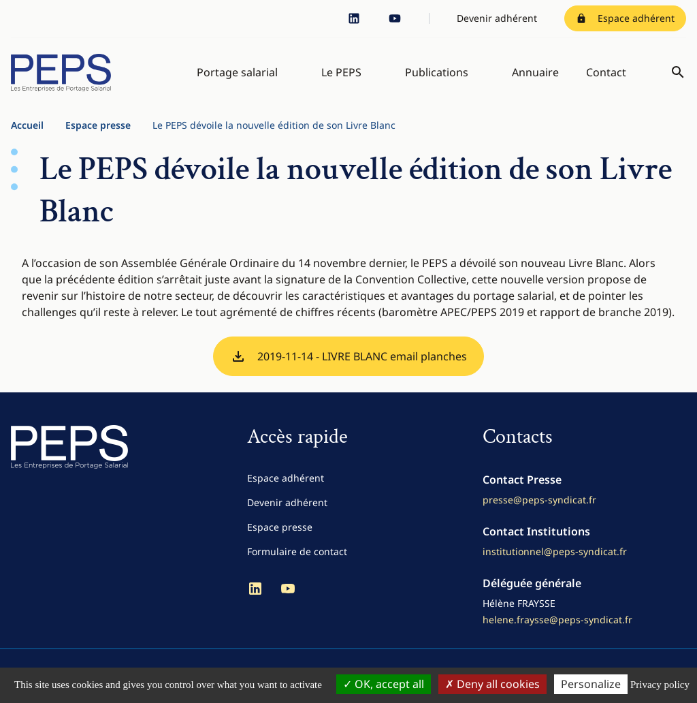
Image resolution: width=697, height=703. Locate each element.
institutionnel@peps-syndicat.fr (555, 558)
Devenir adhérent (497, 18)
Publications (436, 76)
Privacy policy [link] (660, 684)
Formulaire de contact (297, 558)
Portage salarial (237, 76)
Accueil (27, 132)
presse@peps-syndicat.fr (539, 507)
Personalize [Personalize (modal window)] (591, 683)
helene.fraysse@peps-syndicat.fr (557, 627)
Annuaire (535, 76)
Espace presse (98, 132)
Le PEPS (341, 76)
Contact (606, 76)
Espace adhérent (625, 18)
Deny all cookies (492, 683)
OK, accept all (383, 683)
